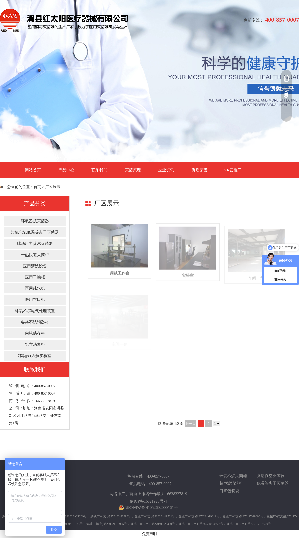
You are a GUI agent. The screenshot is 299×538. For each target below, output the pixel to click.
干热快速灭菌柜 (35, 255)
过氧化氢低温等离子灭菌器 (35, 232)
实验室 (188, 280)
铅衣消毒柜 (35, 344)
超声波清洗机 (231, 483)
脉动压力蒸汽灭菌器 (35, 243)
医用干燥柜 (35, 277)
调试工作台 (120, 279)
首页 (37, 187)
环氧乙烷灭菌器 (35, 221)
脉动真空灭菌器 (271, 476)
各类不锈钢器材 (35, 322)
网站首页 (33, 170)
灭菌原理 (133, 170)
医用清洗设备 (35, 266)
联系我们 (99, 170)
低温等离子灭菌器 (273, 483)
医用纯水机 (35, 288)
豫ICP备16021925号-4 (148, 501)
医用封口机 (35, 299)
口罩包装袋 (229, 491)
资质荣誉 (200, 170)
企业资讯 (166, 170)
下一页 (190, 424)
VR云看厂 (232, 170)
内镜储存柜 (35, 333)
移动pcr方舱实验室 (34, 356)
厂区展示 (52, 187)
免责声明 (149, 534)
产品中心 (66, 170)
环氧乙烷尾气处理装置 (35, 311)
